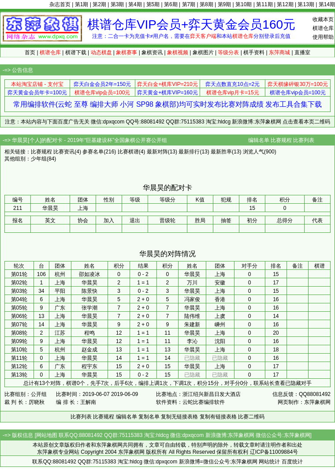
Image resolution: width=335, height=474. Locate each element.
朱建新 (192, 324)
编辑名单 (258, 140)
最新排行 (189, 152)
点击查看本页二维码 (306, 122)
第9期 (224, 4)
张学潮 (89, 308)
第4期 (135, 4)
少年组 (39, 159)
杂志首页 (60, 4)
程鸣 (89, 333)
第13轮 (19, 375)
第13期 (306, 4)
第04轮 (19, 299)
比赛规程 (281, 140)
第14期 (327, 4)
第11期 (264, 4)
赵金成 (89, 350)
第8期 (206, 4)
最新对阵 (157, 152)
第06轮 (19, 316)
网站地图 (46, 435)
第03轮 (19, 291)
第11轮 (19, 358)
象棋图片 (203, 52)
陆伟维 (192, 316)
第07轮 (19, 324)
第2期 (99, 4)
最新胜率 (221, 152)
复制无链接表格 (179, 417)
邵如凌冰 (89, 274)
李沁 (192, 341)
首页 (30, 52)
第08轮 (19, 333)
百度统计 (292, 462)
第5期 (153, 4)
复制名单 (149, 417)
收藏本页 (323, 19)
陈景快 (89, 291)
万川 (192, 283)
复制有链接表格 (218, 417)
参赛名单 (93, 152)
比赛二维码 (251, 417)
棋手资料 (253, 52)
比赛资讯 (63, 152)
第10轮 (19, 350)
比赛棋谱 (128, 152)
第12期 (285, 4)
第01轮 (19, 274)
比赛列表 (303, 140)
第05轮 (19, 308)
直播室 (302, 52)
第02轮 (19, 283)
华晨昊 (192, 274)
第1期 (82, 4)
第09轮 (19, 341)
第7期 (189, 4)
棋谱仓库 (323, 28)
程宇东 (89, 366)
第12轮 (19, 366)
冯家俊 (192, 299)
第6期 (171, 4)
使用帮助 (323, 37)
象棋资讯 (152, 52)
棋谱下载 (75, 52)
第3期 (117, 4)
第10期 (243, 4)
